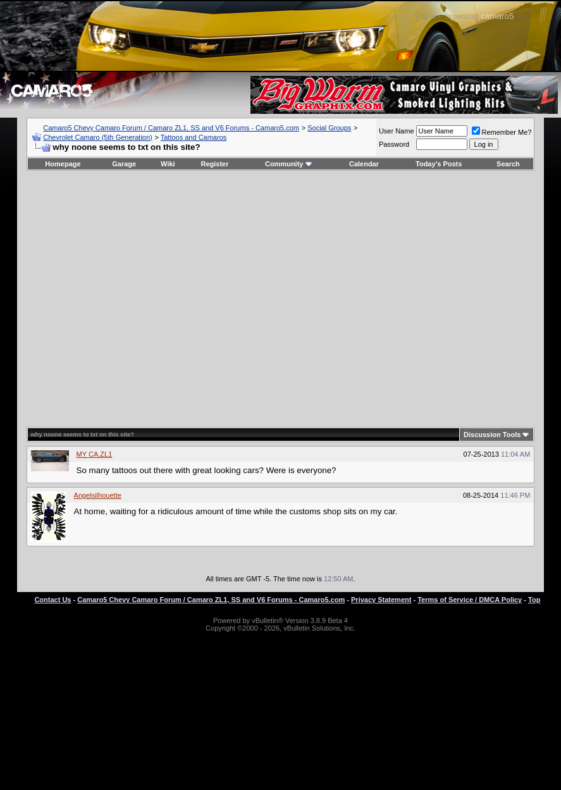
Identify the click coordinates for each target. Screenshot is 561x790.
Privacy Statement (381, 599)
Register (214, 164)
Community (288, 164)
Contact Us (52, 599)
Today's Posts (439, 164)
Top (534, 599)
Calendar (364, 164)
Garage (124, 164)
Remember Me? (502, 132)
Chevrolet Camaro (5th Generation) (97, 137)
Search (508, 164)
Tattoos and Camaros (194, 137)
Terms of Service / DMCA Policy (469, 599)
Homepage (62, 164)
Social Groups (329, 128)
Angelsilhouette (97, 495)
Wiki (168, 164)
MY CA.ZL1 (95, 454)
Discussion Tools (492, 434)
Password (394, 144)
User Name (396, 131)
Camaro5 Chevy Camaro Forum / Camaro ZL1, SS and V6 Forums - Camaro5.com (171, 128)
